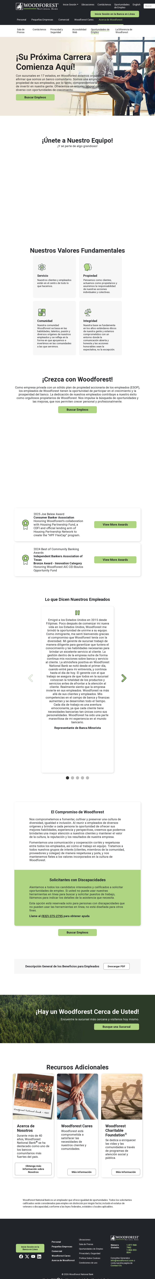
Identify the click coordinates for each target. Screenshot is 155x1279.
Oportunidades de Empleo (122, 6)
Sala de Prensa (86, 1244)
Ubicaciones (87, 4)
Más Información (126, 1172)
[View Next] (124, 678)
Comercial (63, 19)
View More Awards (115, 524)
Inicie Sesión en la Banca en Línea (115, 13)
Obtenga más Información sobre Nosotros (33, 1169)
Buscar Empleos (35, 97)
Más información (82, 1172)
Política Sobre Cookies (89, 1258)
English (136, 4)
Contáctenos (104, 4)
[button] (67, 778)
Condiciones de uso (88, 1263)
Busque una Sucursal (117, 1026)
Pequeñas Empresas (42, 19)
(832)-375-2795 (52, 916)
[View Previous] (30, 678)
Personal (21, 19)
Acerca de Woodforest (110, 19)
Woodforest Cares (84, 19)
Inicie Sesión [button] (69, 4)
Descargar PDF (116, 966)
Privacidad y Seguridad (89, 1253)
